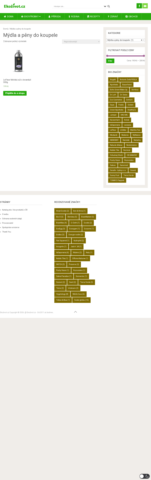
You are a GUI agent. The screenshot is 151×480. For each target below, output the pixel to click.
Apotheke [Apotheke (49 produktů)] (114, 85)
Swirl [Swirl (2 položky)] (72, 282)
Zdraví (113, 16)
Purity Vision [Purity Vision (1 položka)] (62, 270)
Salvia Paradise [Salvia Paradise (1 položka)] (63, 276)
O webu (5, 214)
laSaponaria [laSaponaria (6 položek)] (62, 252)
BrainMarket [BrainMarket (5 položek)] (87, 217)
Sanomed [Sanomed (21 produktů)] (124, 165)
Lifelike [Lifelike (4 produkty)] (123, 130)
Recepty (93, 16)
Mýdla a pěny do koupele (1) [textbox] (124, 40)
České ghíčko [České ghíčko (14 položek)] (81, 300)
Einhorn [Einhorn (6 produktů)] (129, 100)
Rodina (74, 16)
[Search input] (78, 6)
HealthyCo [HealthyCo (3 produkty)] (132, 110)
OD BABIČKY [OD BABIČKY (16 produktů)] (132, 155)
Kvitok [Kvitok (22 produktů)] (126, 120)
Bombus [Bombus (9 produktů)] (135, 90)
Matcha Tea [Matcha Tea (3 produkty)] (135, 130)
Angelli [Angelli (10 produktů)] (113, 80)
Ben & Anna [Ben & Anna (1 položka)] (79, 211)
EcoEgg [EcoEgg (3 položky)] (60, 229)
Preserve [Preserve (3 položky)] (74, 264)
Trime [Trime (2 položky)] (60, 288)
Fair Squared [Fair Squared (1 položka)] (62, 241)
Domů (5, 29)
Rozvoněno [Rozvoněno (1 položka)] (79, 270)
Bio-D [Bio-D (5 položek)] (59, 217)
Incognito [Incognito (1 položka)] (61, 246)
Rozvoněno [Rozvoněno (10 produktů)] (129, 160)
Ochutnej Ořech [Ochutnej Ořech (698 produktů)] (116, 155)
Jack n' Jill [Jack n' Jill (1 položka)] (76, 246)
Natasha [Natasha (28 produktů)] (137, 140)
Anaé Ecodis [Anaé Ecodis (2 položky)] (62, 211)
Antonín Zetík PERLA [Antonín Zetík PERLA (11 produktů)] (128, 80)
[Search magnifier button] (108, 6)
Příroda (54, 16)
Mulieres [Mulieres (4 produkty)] (125, 135)
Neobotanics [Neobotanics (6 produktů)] (131, 145)
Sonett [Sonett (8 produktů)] (133, 170)
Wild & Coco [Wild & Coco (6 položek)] (79, 294)
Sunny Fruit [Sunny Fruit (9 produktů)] (114, 175)
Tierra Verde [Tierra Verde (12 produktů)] (129, 175)
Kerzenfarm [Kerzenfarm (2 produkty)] (115, 120)
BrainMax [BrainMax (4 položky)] (61, 223)
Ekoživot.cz (4, 312)
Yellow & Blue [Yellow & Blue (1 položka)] (63, 300)
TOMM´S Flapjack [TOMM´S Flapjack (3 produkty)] (117, 180)
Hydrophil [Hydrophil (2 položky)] (79, 241)
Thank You (6, 232)
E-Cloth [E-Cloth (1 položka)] (75, 223)
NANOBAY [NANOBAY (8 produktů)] (114, 140)
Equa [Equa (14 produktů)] (112, 105)
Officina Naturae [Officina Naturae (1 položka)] (80, 258)
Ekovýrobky (30, 16)
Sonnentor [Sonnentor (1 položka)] (81, 276)
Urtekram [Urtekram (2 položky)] (73, 288)
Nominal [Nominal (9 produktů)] (126, 150)
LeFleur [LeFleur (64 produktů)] (113, 130)
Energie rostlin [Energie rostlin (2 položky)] (76, 235)
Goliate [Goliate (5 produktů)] (130, 105)
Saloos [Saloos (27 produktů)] (113, 165)
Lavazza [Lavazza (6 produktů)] (127, 125)
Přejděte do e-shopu (15, 93)
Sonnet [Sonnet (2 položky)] (60, 282)
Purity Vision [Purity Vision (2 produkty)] (115, 160)
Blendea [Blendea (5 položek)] (72, 217)
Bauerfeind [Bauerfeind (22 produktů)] (127, 85)
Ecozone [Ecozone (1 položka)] (89, 229)
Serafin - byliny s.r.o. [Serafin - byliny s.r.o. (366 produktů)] (118, 170)
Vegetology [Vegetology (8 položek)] (62, 294)
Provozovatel (7, 223)
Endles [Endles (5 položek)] (60, 235)
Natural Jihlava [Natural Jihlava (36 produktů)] (116, 145)
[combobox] (125, 40)
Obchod (132, 16)
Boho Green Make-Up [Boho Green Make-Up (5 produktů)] (118, 90)
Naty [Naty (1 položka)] (89, 252)
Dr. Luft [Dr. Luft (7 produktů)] (113, 95)
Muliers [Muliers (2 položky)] (77, 252)
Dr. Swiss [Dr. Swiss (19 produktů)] (123, 95)
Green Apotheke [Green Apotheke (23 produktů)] (116, 110)
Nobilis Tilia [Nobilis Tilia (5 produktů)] (114, 150)
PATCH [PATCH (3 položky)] (60, 264)
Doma (8, 16)
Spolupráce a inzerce (10, 227)
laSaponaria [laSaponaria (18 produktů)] (115, 125)
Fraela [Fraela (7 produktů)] (121, 105)
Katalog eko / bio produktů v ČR (14, 210)
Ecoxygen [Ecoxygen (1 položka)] (74, 229)
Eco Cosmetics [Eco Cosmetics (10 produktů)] (116, 100)
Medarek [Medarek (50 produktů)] (113, 135)
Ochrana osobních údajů (12, 219)
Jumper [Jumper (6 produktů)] (113, 115)
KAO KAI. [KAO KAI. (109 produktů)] (124, 115)
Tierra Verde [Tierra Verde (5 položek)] (86, 282)
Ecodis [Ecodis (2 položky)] (88, 223)
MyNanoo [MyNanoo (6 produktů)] (137, 135)
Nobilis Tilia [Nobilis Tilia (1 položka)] (62, 258)
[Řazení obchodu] (81, 42)
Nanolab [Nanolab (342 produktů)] (126, 140)
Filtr (110, 61)
